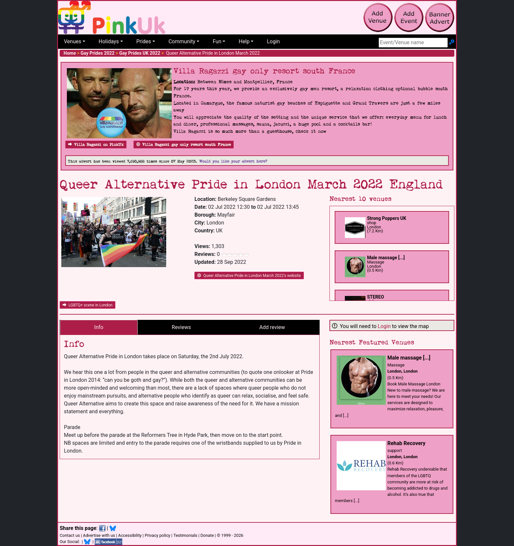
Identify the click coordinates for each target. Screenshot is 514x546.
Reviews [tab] (181, 327)
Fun (217, 41)
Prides (143, 41)
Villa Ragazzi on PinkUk (96, 144)
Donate (207, 535)
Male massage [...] (386, 257)
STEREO (375, 297)
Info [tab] (98, 327)
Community (181, 41)
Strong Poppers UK (386, 218)
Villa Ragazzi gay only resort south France (183, 144)
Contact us (70, 535)
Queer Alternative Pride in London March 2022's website (249, 275)
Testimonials (185, 535)
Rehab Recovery (406, 443)
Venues (72, 41)
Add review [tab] (272, 327)
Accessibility (130, 535)
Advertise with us (99, 535)
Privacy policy (157, 535)
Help (244, 41)
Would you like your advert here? (233, 161)
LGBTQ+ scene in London (87, 305)
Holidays (109, 41)
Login (273, 41)
